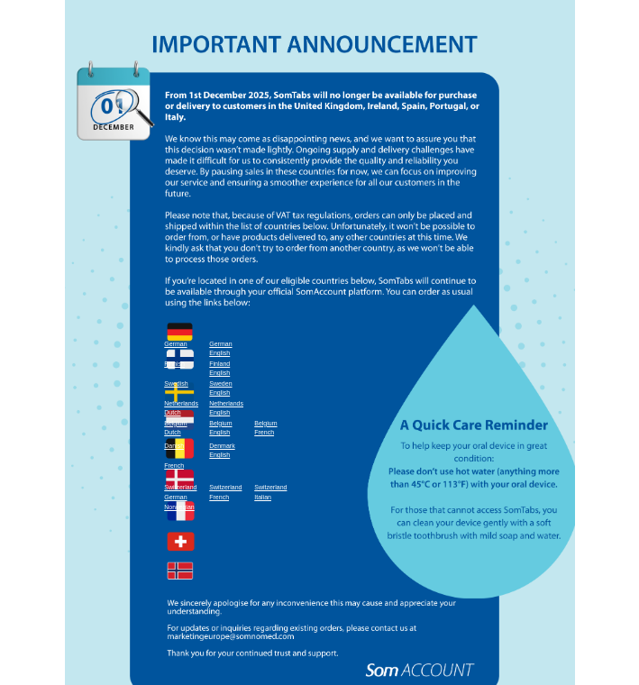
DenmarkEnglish (221, 451)
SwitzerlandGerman (180, 492)
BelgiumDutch (175, 428)
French (174, 465)
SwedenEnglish (220, 388)
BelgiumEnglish (220, 428)
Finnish (174, 364)
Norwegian (179, 507)
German (175, 344)
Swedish (175, 383)
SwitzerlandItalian (270, 492)
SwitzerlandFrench (225, 492)
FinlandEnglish (219, 369)
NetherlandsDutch (181, 408)
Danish (174, 446)
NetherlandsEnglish (226, 408)
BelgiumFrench (265, 428)
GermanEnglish (220, 349)
